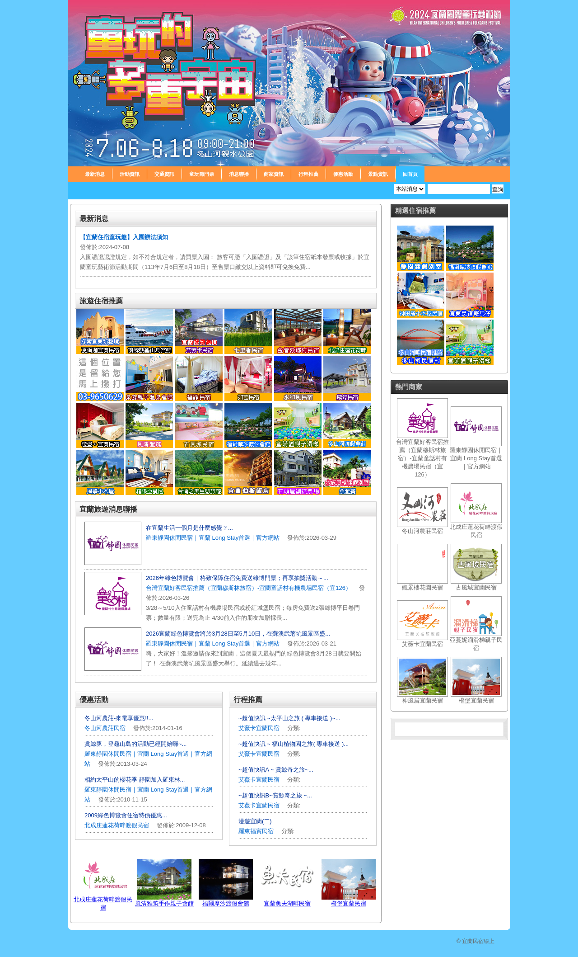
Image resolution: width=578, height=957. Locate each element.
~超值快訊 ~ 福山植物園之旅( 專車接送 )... (293, 743)
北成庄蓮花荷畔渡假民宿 (116, 825)
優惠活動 (343, 174)
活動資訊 (130, 174)
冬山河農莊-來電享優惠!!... (118, 718)
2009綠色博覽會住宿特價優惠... (125, 815)
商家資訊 (274, 174)
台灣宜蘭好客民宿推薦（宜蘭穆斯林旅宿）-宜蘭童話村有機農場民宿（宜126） (248, 588)
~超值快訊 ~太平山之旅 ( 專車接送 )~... (289, 718)
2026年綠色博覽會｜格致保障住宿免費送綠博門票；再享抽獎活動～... (237, 578)
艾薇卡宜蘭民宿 (259, 728)
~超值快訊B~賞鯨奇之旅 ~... (275, 795)
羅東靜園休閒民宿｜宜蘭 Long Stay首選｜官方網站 (213, 537)
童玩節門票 (201, 174)
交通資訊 (164, 174)
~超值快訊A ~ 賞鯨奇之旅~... (275, 769)
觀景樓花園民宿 (422, 587)
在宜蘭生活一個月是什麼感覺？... (189, 527)
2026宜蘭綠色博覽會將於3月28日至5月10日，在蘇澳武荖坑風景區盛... (238, 633)
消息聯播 (239, 174)
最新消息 (95, 174)
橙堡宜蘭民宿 (348, 903)
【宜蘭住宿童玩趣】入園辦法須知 (124, 237)
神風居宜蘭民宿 (422, 700)
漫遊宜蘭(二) (255, 821)
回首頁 (410, 174)
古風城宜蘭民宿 (476, 587)
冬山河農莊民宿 (105, 728)
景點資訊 (378, 174)
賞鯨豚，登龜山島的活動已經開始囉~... (135, 743)
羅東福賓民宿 (256, 831)
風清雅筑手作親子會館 (164, 903)
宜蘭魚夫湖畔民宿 (287, 903)
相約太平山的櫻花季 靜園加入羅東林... (134, 779)
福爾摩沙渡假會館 (225, 903)
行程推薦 (308, 174)
